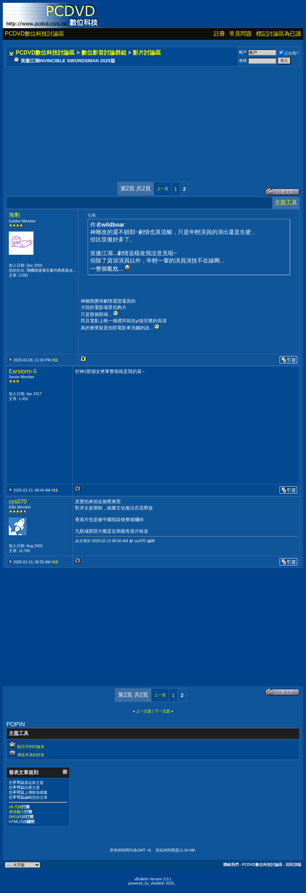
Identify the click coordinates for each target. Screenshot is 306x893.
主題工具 (286, 202)
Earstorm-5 (23, 371)
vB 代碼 (15, 807)
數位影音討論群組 (103, 53)
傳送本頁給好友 (30, 755)
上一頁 (162, 188)
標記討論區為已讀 (278, 34)
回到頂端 (293, 864)
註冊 (219, 34)
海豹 (14, 215)
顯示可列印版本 (30, 747)
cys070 (18, 502)
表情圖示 (16, 812)
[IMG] (13, 817)
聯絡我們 (231, 864)
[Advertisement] (153, 117)
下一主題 (162, 711)
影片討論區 (147, 53)
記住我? (288, 53)
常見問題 (240, 34)
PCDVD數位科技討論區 (34, 34)
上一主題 (143, 711)
